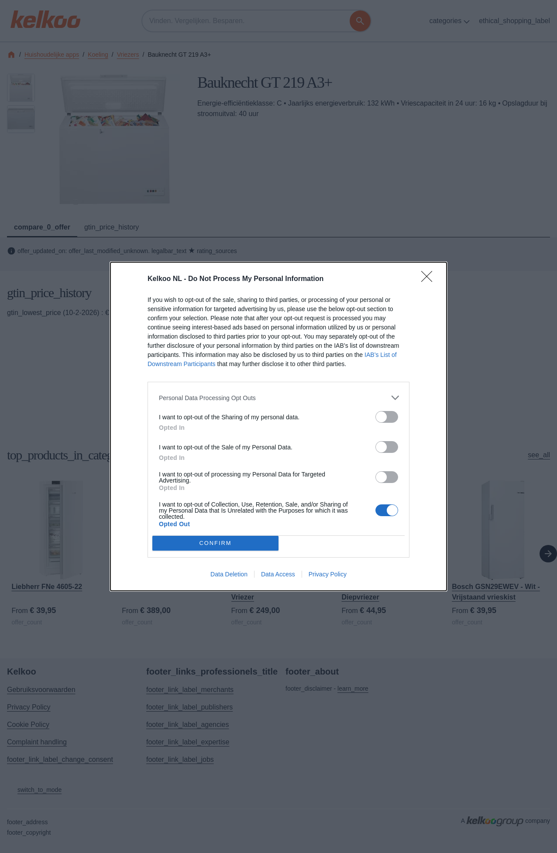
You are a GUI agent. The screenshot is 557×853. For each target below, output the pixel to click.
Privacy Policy (328, 574)
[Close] (429, 279)
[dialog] (278, 426)
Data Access (278, 574)
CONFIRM (215, 543)
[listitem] (278, 397)
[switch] (386, 417)
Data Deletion (229, 574)
